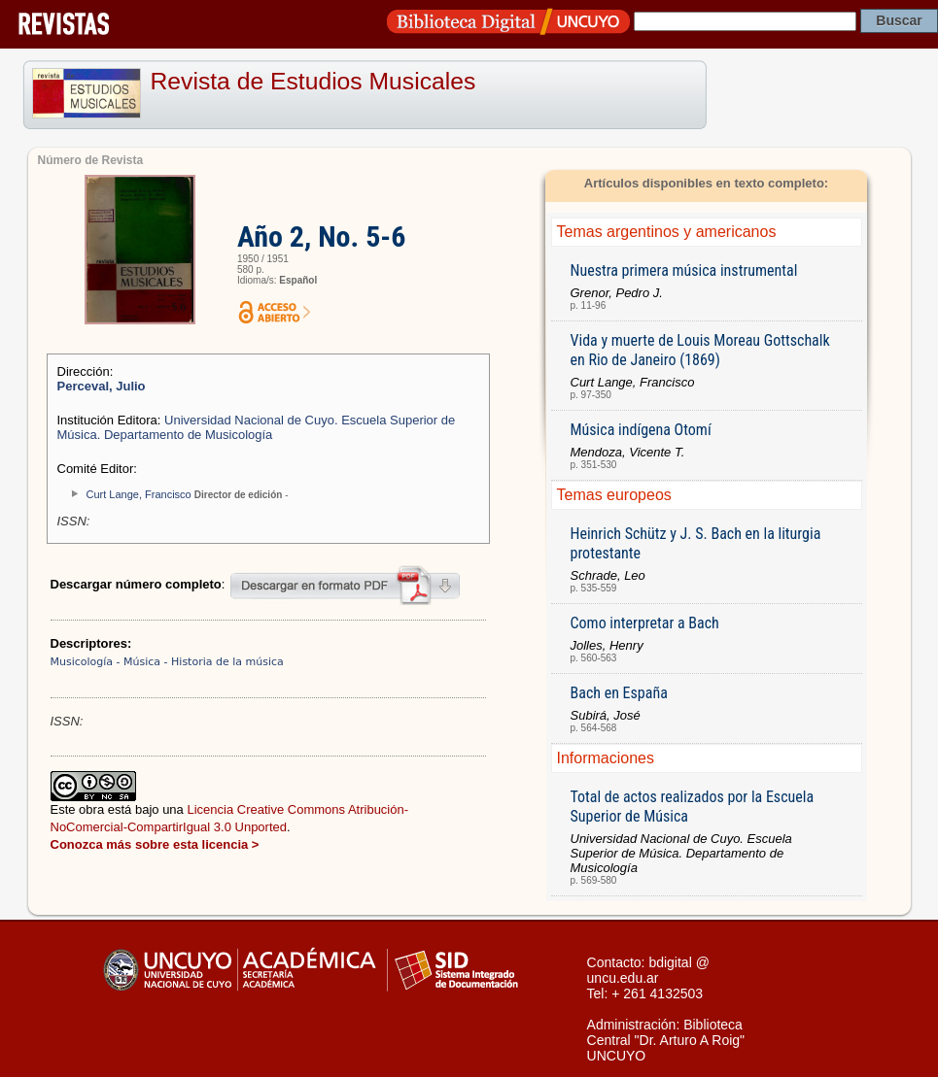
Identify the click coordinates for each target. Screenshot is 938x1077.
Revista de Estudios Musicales (313, 81)
